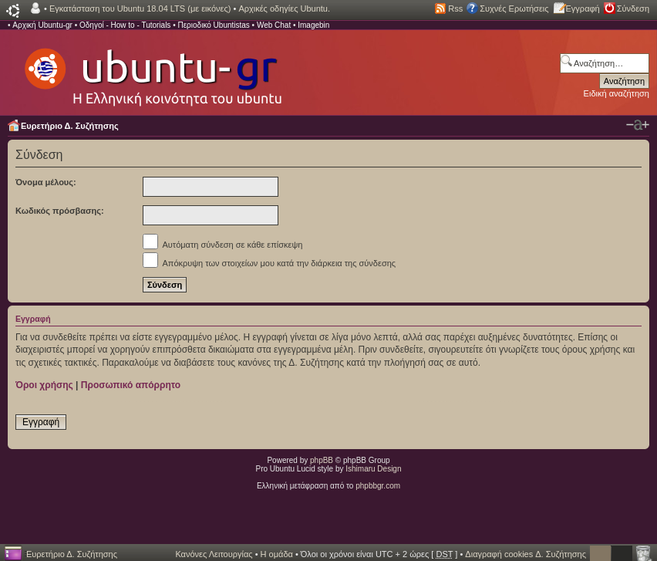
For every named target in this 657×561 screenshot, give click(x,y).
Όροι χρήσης (44, 385)
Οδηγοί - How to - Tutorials (124, 25)
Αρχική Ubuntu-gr (42, 25)
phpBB (321, 460)
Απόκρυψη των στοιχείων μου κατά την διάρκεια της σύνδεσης (269, 263)
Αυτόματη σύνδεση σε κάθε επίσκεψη (222, 244)
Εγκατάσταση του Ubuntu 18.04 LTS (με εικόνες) (140, 8)
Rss (455, 8)
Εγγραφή (583, 8)
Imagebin (313, 25)
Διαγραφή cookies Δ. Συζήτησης (525, 554)
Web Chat (274, 25)
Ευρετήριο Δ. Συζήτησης (70, 125)
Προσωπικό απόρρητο (130, 385)
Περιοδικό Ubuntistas (213, 25)
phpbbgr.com (377, 486)
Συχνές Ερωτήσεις (514, 8)
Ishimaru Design (373, 469)
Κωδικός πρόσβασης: (59, 210)
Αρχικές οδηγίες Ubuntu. (284, 8)
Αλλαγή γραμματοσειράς (637, 125)
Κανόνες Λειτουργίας (213, 554)
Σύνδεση (633, 8)
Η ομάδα (277, 554)
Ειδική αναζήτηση (616, 93)
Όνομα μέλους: (45, 182)
